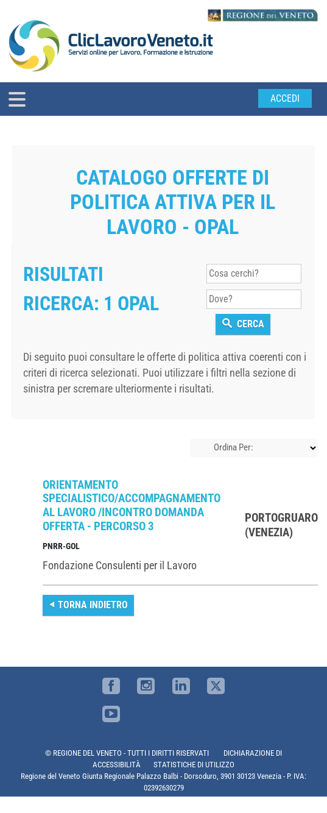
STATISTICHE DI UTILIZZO (193, 764)
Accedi (285, 98)
